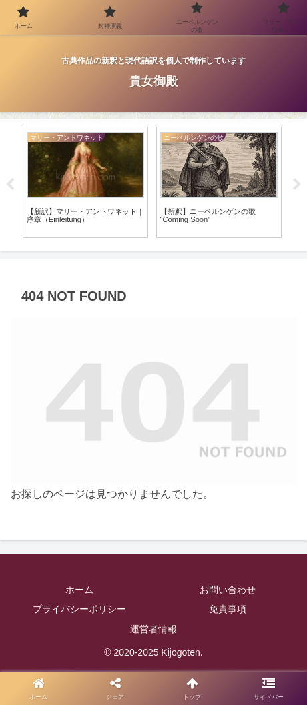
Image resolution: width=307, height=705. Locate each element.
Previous (10, 184)
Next (297, 184)
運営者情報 (153, 629)
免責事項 (227, 609)
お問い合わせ (228, 589)
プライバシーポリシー (79, 609)
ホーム (79, 589)
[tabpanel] (85, 182)
